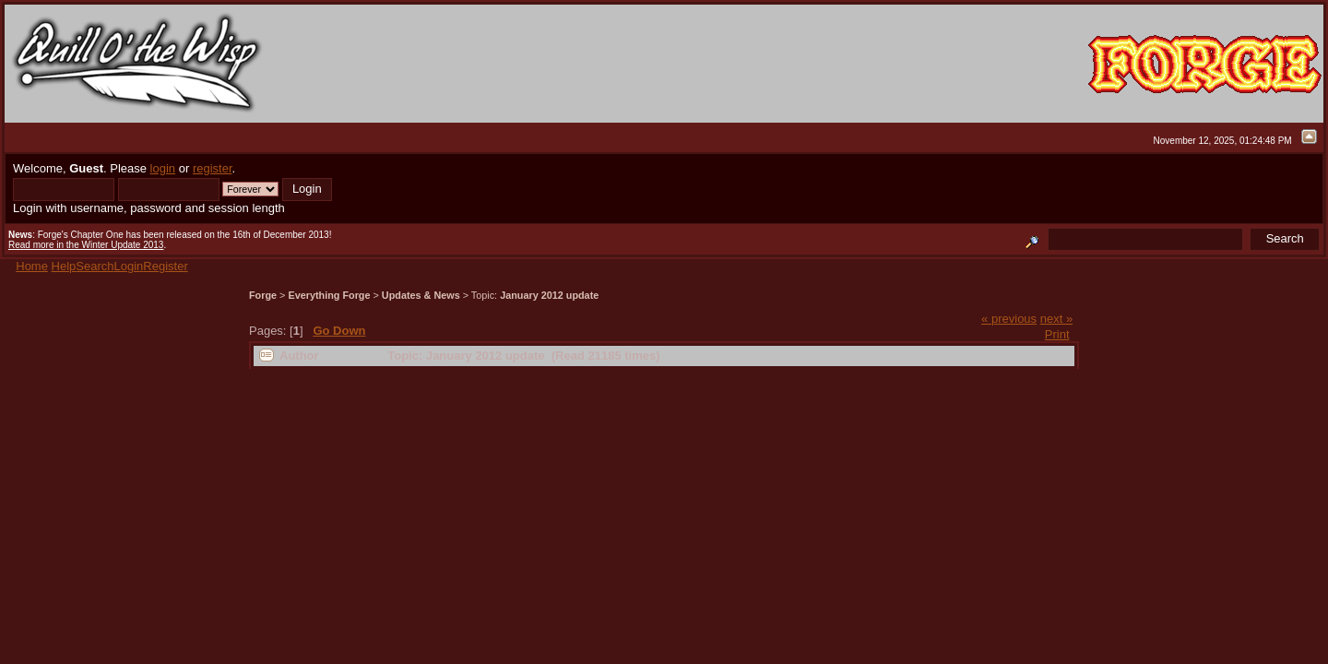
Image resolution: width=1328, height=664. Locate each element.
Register (165, 266)
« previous (1009, 319)
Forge (263, 295)
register (212, 168)
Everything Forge (329, 295)
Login (129, 266)
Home (32, 266)
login (162, 168)
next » (1056, 319)
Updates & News (421, 295)
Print (1057, 334)
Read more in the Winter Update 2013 (85, 245)
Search (94, 266)
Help (64, 266)
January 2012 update (549, 295)
